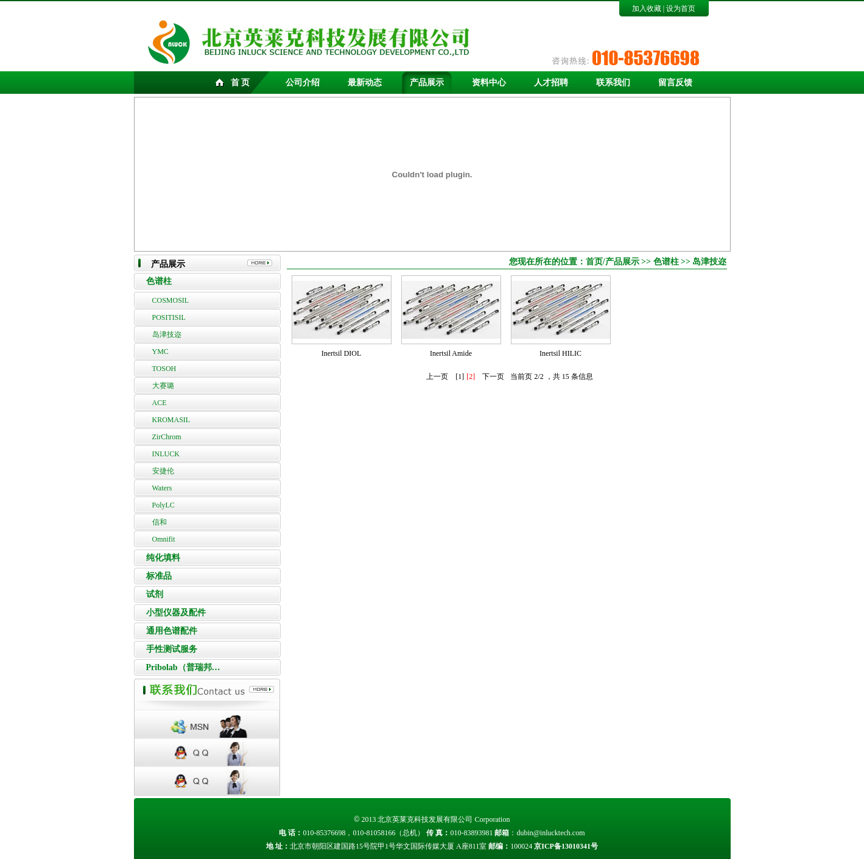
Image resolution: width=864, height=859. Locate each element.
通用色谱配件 (171, 630)
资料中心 (489, 82)
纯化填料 (163, 557)
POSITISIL (169, 317)
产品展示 (427, 82)
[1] (459, 376)
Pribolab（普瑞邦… (183, 667)
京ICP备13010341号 (566, 846)
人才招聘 (551, 82)
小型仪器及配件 (176, 612)
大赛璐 (163, 385)
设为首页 (680, 8)
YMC (160, 351)
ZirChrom (166, 437)
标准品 (159, 576)
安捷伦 (163, 471)
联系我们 (613, 82)
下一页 (493, 376)
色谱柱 (159, 281)
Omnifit (163, 539)
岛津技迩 (166, 334)
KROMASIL (171, 419)
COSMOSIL (170, 300)
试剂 (154, 594)
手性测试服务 (171, 649)
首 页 (240, 82)
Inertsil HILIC (560, 353)
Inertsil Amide (451, 353)
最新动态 (365, 82)
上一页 (437, 376)
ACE (159, 402)
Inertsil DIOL (341, 353)
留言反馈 (675, 82)
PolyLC (163, 505)
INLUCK (166, 454)
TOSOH (164, 368)
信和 (159, 522)
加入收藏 (646, 8)
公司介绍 (303, 82)
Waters (162, 488)
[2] (470, 376)
